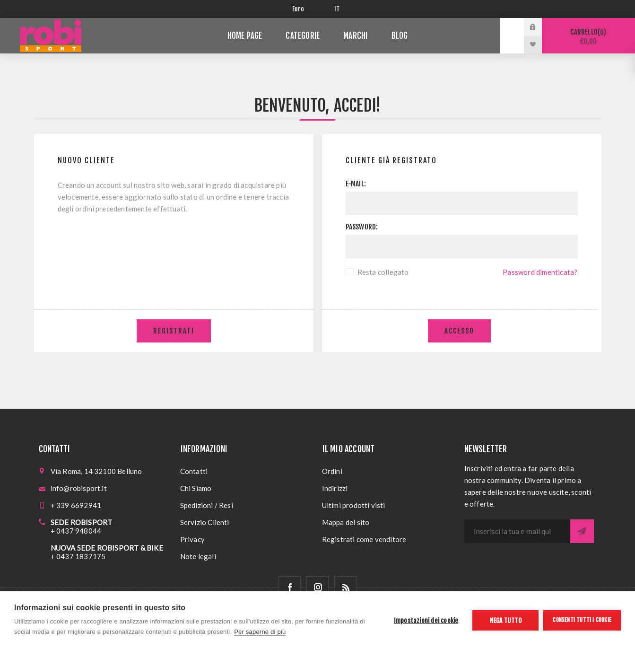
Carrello (588, 36)
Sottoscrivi (582, 531)
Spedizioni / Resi (206, 505)
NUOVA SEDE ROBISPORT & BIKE (107, 548)
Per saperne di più (260, 631)
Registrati (173, 330)
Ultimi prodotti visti (353, 505)
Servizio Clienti (204, 522)
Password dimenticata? (540, 272)
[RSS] (345, 587)
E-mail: (356, 183)
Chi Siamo (196, 488)
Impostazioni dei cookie (426, 620)
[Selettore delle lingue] (339, 9)
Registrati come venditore (364, 539)
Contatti (194, 471)
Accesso (459, 330)
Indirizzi (335, 488)
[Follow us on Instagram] (317, 587)
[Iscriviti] (517, 531)
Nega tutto (506, 620)
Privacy (192, 539)
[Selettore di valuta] (306, 9)
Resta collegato (383, 272)
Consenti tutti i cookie (582, 619)
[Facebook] (289, 587)
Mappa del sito (346, 522)
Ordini (332, 471)
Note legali (198, 556)
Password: (362, 226)
